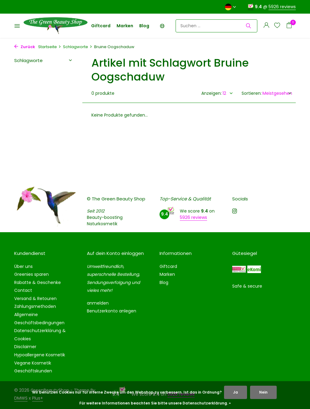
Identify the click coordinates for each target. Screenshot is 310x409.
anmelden (98, 303)
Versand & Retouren (35, 298)
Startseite (49, 47)
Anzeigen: (211, 93)
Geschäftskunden (33, 371)
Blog (144, 26)
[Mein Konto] (266, 26)
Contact (23, 290)
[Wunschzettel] (277, 26)
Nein (263, 392)
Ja (235, 392)
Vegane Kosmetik (32, 363)
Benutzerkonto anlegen (111, 311)
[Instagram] (234, 211)
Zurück (24, 47)
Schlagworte (77, 47)
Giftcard (100, 26)
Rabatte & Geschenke (37, 282)
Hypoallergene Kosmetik (39, 355)
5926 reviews (282, 7)
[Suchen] (216, 25)
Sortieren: (252, 93)
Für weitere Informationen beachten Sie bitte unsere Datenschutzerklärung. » (155, 403)
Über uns (23, 266)
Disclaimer (25, 347)
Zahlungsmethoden (35, 306)
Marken (125, 26)
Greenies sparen (31, 274)
